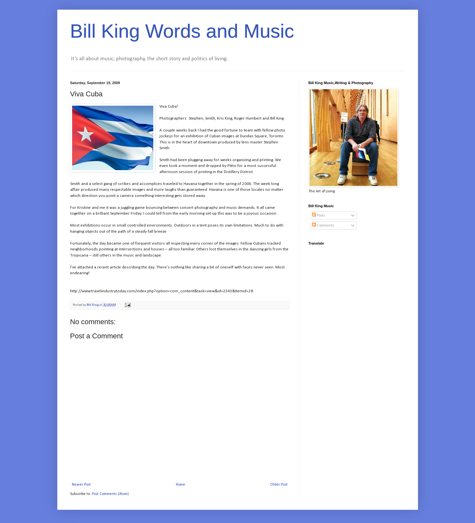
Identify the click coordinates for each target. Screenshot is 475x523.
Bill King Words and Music (182, 31)
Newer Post (81, 485)
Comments (323, 226)
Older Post (279, 485)
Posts (318, 216)
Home (180, 485)
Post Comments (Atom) (110, 494)
